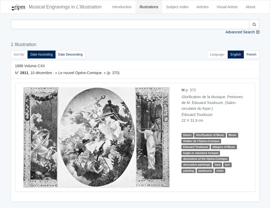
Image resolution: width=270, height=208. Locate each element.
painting (188, 170)
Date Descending (70, 54)
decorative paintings (196, 164)
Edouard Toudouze (195, 146)
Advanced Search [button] (240, 32)
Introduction (121, 7)
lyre (227, 164)
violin (219, 170)
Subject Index (177, 7)
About (250, 7)
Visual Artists (227, 7)
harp (217, 164)
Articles (202, 7)
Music (233, 135)
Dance (187, 135)
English (236, 54)
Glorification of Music (210, 135)
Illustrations (148, 7)
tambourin (205, 170)
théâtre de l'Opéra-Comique (201, 141)
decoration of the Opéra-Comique (205, 158)
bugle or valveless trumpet (200, 153)
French (251, 54)
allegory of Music (224, 146)
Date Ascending (41, 54)
